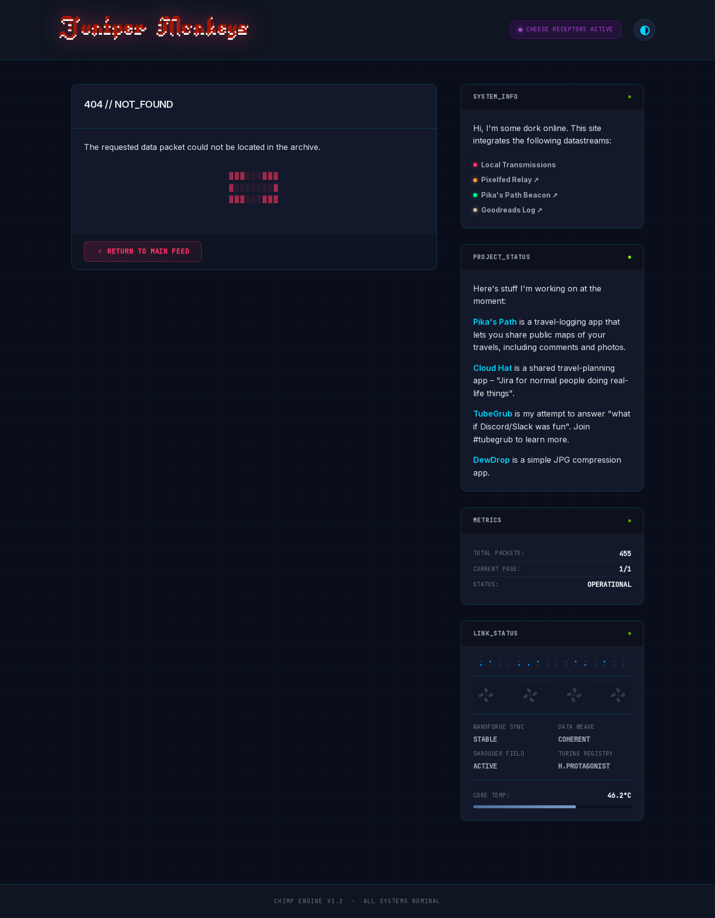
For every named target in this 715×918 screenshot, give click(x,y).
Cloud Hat (492, 368)
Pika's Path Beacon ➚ (519, 195)
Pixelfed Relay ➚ (510, 179)
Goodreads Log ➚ (512, 210)
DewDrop (491, 460)
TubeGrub (492, 414)
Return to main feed (142, 251)
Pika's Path (495, 322)
